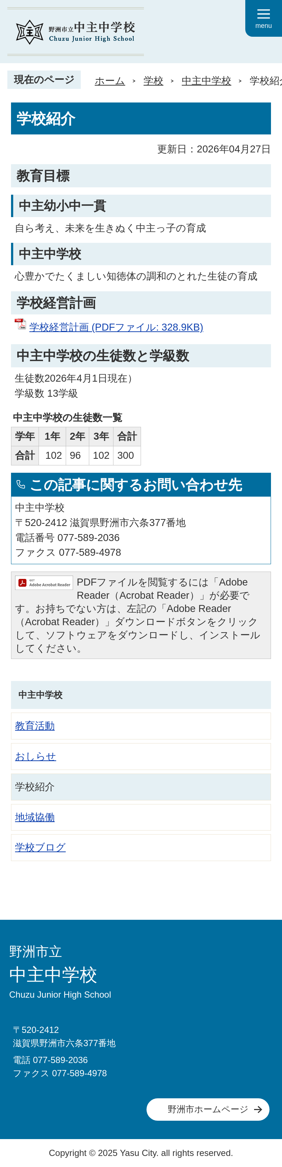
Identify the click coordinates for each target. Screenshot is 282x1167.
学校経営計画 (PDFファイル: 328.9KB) (116, 327)
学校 (153, 80)
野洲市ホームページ (208, 1109)
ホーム (110, 80)
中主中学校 (206, 80)
